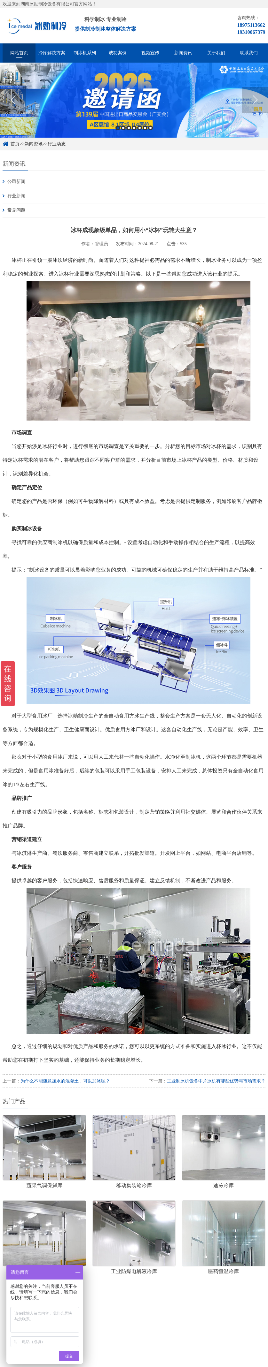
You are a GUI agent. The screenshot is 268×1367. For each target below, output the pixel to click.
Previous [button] (13, 100)
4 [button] (134, 128)
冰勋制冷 (78, 715)
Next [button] (255, 100)
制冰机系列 (85, 52)
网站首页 (19, 52)
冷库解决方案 (51, 52)
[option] (134, 100)
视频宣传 (150, 52)
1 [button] (118, 128)
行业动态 (57, 143)
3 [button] (129, 128)
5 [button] (139, 128)
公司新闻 (16, 181)
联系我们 (249, 52)
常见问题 (16, 210)
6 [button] (145, 128)
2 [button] (123, 128)
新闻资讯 (183, 52)
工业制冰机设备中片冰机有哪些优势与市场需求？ (216, 1081)
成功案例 (118, 52)
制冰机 (60, 542)
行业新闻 (16, 196)
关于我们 (216, 52)
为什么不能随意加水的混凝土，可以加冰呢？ (65, 1081)
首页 (15, 143)
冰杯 (47, 446)
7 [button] (150, 128)
